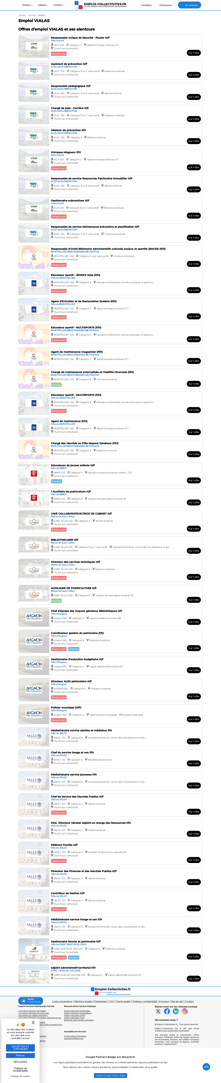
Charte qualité (123, 1001)
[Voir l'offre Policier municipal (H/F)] (110, 714)
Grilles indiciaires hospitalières (78, 1013)
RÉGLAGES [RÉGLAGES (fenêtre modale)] (20, 1062)
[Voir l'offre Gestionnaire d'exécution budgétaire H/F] (110, 665)
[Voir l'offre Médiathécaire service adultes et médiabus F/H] (110, 736)
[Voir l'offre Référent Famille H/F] (110, 853)
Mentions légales (83, 1001)
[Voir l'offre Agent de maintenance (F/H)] (110, 427)
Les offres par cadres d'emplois (33, 1015)
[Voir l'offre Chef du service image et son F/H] (110, 758)
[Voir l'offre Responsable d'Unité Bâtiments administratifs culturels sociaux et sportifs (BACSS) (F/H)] (110, 257)
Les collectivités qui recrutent (31, 1022)
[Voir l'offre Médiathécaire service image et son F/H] (110, 925)
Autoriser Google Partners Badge (110, 1075)
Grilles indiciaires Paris (74, 1018)
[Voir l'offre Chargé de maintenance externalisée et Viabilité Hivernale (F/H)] (110, 378)
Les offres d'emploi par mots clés (33, 1013)
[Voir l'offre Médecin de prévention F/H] (110, 136)
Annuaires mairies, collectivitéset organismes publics (32, 1037)
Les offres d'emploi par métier (32, 1011)
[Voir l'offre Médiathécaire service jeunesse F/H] (110, 780)
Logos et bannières (62, 1001)
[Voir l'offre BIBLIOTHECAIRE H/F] (110, 546)
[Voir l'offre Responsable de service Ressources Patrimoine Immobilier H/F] (110, 184)
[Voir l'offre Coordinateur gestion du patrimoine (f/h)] (110, 641)
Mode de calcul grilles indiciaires (79, 1020)
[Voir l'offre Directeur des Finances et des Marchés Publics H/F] (110, 877)
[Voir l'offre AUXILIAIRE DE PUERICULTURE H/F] (110, 595)
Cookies (189, 1001)
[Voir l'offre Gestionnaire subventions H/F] (110, 208)
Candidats (145, 5)
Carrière (59, 5)
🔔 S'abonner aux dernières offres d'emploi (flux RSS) (40, 1026)
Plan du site (177, 1001)
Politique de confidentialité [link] (20, 1069)
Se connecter (189, 5)
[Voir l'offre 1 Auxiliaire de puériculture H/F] (110, 497)
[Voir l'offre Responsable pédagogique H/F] (110, 92)
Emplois (27, 5)
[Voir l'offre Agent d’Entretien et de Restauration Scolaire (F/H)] (110, 309)
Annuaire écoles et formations (32, 1041)
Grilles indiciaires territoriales (77, 1011)
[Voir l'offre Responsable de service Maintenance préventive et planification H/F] (110, 233)
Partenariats (100, 1001)
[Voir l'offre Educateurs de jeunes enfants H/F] (110, 473)
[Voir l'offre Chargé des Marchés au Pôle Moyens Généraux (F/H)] (110, 449)
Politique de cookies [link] (20, 1076)
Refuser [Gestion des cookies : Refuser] (20, 1055)
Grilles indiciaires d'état (74, 1015)
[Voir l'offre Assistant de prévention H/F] (110, 70)
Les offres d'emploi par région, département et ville (39, 1019)
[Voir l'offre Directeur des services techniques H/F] (110, 570)
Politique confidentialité (145, 1001)
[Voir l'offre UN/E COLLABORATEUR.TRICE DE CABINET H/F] (110, 522)
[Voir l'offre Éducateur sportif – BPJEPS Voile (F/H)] (110, 283)
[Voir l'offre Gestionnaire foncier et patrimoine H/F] (110, 949)
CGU (111, 1001)
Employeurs (164, 5)
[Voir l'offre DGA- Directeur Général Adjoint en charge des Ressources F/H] (110, 829)
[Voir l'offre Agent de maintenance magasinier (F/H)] (110, 356)
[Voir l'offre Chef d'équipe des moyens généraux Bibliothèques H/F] (110, 617)
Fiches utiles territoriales (75, 1036)
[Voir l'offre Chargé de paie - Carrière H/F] (110, 114)
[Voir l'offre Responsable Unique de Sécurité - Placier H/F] (110, 46)
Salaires (43, 5)
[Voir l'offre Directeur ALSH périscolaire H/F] (110, 689)
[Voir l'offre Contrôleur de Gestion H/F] (110, 901)
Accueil (22, 15)
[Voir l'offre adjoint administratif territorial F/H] (110, 974)
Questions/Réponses (73, 1038)
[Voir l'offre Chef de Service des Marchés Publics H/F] (110, 805)
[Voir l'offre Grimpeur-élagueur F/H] (110, 160)
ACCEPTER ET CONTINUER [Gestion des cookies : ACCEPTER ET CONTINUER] (20, 1047)
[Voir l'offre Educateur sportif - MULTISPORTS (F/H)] (110, 334)
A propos (164, 1001)
